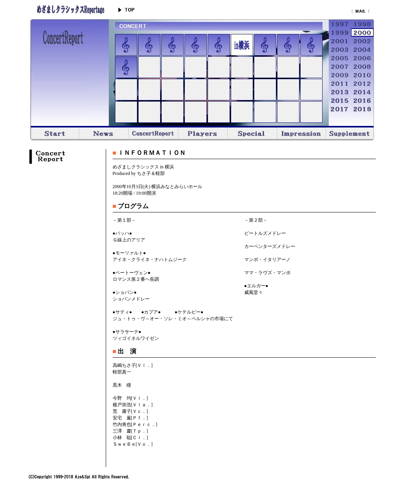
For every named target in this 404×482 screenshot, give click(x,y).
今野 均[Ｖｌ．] (130, 398)
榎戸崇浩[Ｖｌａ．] (133, 404)
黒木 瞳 (122, 385)
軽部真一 (122, 372)
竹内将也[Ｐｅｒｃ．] (135, 424)
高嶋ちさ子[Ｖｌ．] (133, 365)
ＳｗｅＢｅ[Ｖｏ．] (133, 444)
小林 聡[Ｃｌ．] (130, 437)
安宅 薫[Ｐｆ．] (130, 418)
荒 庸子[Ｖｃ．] (130, 411)
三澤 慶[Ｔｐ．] (130, 431)
